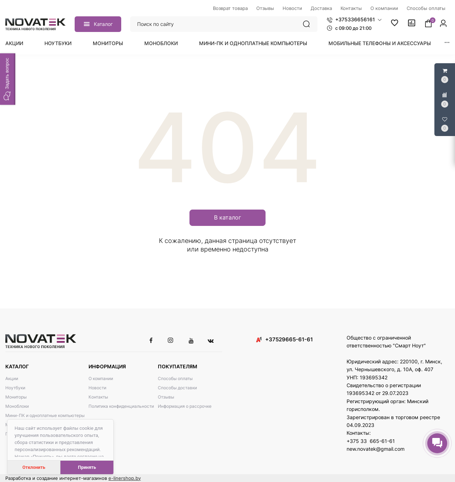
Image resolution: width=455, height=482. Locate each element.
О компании (101, 378)
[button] (354, 19)
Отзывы (166, 397)
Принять (87, 467)
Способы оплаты (175, 378)
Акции (14, 43)
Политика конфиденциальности (121, 406)
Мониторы (108, 43)
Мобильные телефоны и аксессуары (379, 43)
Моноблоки (161, 43)
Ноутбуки (57, 43)
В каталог (227, 217)
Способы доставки (177, 387)
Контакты (98, 397)
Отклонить (33, 467)
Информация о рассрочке (185, 406)
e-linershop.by (124, 478)
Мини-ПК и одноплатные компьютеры (253, 43)
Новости (97, 387)
